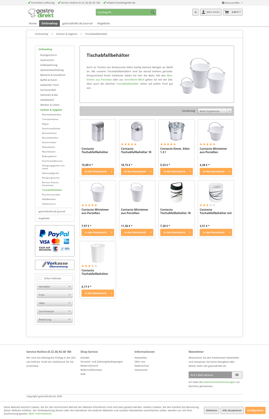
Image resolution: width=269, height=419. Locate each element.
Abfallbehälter (49, 199)
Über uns (139, 361)
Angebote (44, 218)
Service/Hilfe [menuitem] (231, 2)
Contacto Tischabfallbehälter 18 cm (136, 150)
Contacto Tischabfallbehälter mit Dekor (216, 211)
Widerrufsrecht (89, 365)
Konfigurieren (255, 410)
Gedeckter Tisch (49, 85)
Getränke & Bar (49, 94)
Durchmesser (46, 311)
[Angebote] (103, 23)
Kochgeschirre (48, 55)
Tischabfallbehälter (52, 189)
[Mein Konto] (210, 12)
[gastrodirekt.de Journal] (77, 23)
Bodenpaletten (49, 156)
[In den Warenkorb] (97, 171)
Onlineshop (45, 49)
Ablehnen (211, 410)
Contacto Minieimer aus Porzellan (213, 150)
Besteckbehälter (50, 137)
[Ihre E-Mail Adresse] (210, 374)
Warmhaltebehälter (51, 114)
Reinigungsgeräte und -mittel (53, 167)
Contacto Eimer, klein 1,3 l (175, 150)
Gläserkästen (48, 147)
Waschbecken (49, 151)
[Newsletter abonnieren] (237, 374)
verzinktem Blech (134, 79)
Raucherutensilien (51, 194)
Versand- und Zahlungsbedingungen (101, 361)
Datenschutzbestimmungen (219, 382)
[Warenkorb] (233, 12)
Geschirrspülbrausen (52, 160)
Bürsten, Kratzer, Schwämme (50, 184)
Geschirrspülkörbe (51, 128)
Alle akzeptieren (232, 410)
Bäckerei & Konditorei (52, 75)
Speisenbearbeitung (52, 70)
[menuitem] (126, 12)
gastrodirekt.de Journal (52, 211)
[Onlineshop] (49, 23)
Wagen (45, 123)
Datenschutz (141, 365)
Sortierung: (188, 110)
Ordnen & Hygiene (51, 109)
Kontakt (84, 357)
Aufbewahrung (48, 65)
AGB (82, 374)
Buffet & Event (48, 80)
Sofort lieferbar (52, 278)
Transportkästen (50, 119)
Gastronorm (47, 60)
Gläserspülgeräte (50, 173)
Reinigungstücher (51, 177)
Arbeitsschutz (49, 203)
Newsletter (140, 357)
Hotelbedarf (47, 99)
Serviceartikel (48, 89)
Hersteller (44, 286)
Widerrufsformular (91, 369)
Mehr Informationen (40, 413)
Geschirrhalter (49, 142)
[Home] (32, 23)
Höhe (42, 303)
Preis (42, 294)
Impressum (141, 369)
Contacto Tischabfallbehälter (94, 150)
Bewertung (45, 319)
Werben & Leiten (50, 104)
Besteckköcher (49, 133)
